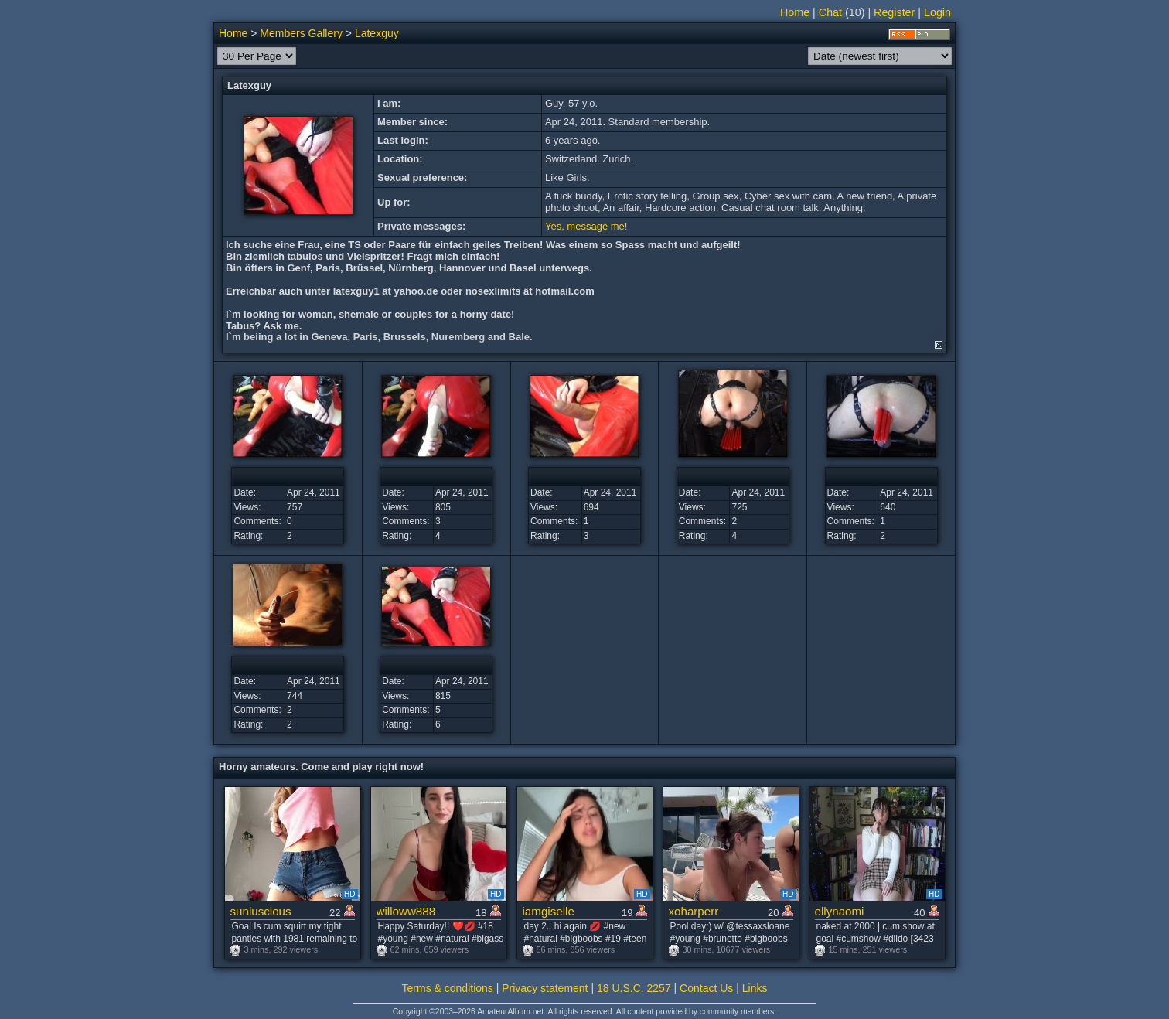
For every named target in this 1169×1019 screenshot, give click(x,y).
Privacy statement (545, 988)
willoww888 (406, 911)
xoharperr (694, 911)
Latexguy (377, 33)
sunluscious (260, 911)
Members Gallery (301, 33)
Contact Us (706, 988)
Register (894, 12)
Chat (830, 12)
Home (794, 12)
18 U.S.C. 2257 (634, 988)
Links (755, 988)
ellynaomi (839, 911)
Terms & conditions (447, 988)
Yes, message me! (586, 226)
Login (937, 12)
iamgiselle (548, 911)
